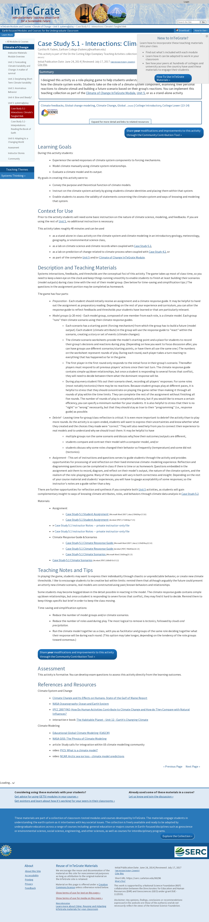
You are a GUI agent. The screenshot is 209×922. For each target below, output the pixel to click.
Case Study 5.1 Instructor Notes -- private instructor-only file (91, 525)
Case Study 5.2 (142, 246)
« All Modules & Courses (16, 41)
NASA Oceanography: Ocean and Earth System (81, 703)
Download (182, 30)
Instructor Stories (16, 153)
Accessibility (32, 875)
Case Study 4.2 (157, 251)
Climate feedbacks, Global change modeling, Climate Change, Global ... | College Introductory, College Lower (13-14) (120, 114)
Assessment (13, 147)
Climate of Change (42, 26)
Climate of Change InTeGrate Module (110, 93)
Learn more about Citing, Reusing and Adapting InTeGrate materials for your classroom (81, 908)
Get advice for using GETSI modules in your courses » (46, 796)
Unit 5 (141, 93)
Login (186, 2)
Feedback (30, 888)
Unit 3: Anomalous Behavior (17, 90)
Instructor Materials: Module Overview (17, 54)
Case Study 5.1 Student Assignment (87, 514)
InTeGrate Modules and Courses (16, 26)
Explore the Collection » (177, 836)
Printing (29, 879)
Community (14, 158)
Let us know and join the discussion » (151, 796)
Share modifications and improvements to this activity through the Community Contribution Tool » (163, 133)
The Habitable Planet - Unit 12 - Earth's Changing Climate (112, 719)
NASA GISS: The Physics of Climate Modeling (80, 738)
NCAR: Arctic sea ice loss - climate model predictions (92, 756)
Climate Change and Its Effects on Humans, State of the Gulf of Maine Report (100, 698)
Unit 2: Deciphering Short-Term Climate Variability (20, 80)
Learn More (7, 34)
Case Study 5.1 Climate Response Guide (90, 543)
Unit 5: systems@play (63, 26)
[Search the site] (188, 22)
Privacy (29, 883)
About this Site (33, 871)
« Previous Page (172, 766)
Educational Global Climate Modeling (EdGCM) (81, 733)
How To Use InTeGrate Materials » (170, 78)
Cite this (42, 64)
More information (63, 903)
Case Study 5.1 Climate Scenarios (86, 554)
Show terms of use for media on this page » (79, 898)
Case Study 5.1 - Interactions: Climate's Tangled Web (22, 112)
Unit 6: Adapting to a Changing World (18, 140)
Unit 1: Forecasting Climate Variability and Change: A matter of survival (19, 68)
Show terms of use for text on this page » (78, 892)
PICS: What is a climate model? (79, 750)
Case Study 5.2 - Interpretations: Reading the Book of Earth (21, 127)
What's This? (120, 881)
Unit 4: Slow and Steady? (20, 97)
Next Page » (192, 766)
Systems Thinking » (13, 175)
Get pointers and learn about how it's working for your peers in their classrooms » (65, 801)
